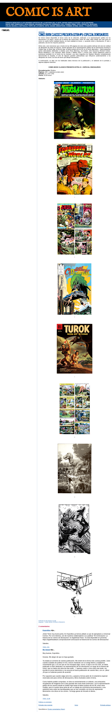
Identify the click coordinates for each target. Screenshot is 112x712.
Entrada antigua (105, 705)
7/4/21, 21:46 (46, 698)
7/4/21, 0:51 (46, 647)
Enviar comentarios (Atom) (56, 709)
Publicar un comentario (45, 702)
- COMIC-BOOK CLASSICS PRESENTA (54, 622)
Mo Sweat (46, 650)
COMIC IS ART (48, 12)
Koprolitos (47, 630)
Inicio (76, 705)
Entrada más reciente (45, 705)
